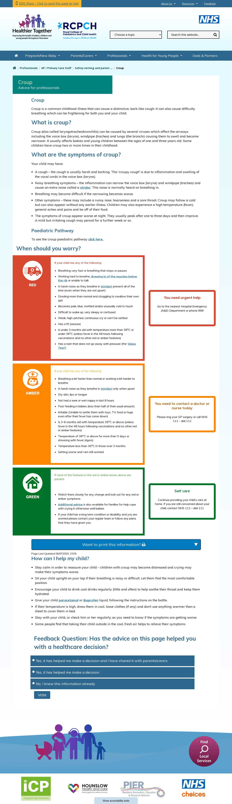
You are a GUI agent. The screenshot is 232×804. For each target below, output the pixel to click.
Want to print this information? (113, 544)
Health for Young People (160, 56)
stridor (106, 286)
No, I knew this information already (63, 683)
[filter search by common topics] (136, 35)
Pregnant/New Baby (40, 56)
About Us (166, 3)
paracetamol (68, 600)
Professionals (117, 56)
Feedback (210, 3)
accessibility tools (116, 800)
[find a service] (204, 751)
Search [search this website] (215, 34)
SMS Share (49, 3)
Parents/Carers (82, 56)
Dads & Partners (205, 56)
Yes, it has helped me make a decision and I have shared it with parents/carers (100, 660)
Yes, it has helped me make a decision (65, 672)
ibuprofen (90, 600)
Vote (42, 694)
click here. (95, 239)
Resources (188, 3)
